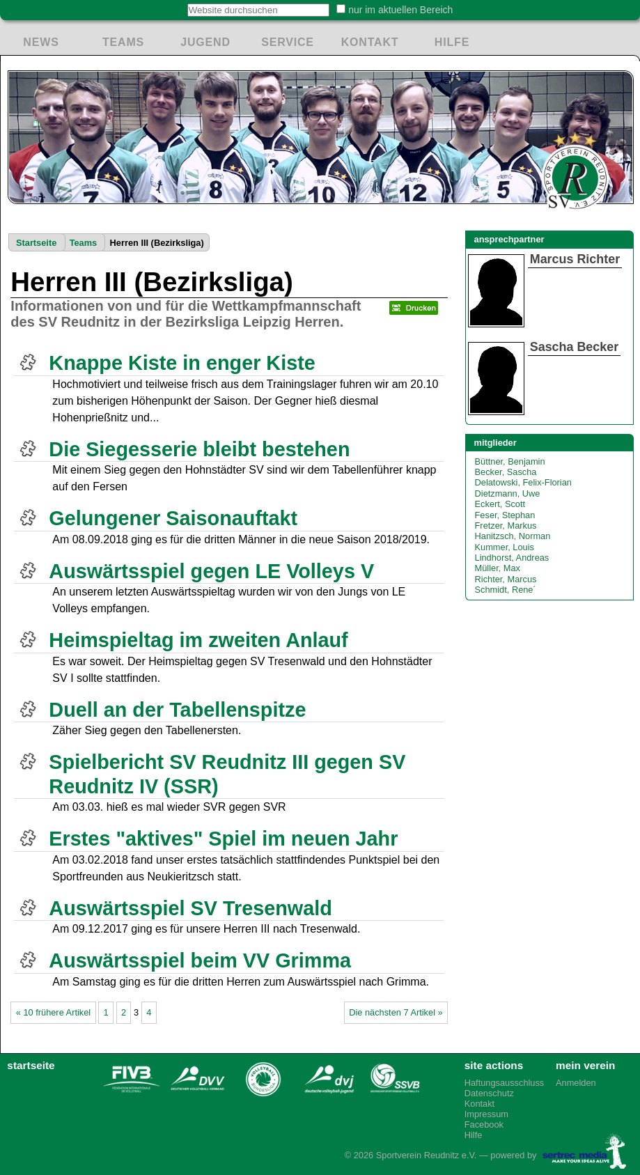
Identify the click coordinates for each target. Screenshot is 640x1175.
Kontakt (479, 1103)
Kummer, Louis (504, 547)
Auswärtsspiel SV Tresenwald (190, 908)
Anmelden (576, 1082)
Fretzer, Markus (506, 525)
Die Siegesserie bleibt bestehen (199, 449)
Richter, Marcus (506, 579)
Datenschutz (489, 1093)
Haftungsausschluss (503, 1082)
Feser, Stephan (505, 515)
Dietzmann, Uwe (507, 493)
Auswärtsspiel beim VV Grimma (200, 960)
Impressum (486, 1114)
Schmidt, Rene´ (505, 589)
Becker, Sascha (506, 472)
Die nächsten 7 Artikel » (395, 1012)
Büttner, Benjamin (510, 461)
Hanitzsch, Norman (513, 536)
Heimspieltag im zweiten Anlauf (198, 640)
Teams (83, 243)
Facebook (484, 1124)
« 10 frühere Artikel (53, 1012)
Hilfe (474, 1135)
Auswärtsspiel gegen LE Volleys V (211, 571)
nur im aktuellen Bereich (400, 9)
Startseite (36, 243)
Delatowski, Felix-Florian (523, 482)
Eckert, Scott (500, 504)
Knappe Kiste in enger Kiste (182, 363)
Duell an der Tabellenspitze (177, 710)
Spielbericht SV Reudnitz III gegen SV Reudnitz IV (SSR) (227, 774)
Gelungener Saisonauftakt (173, 518)
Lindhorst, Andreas (512, 557)
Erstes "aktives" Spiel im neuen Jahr (223, 838)
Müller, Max (497, 568)
